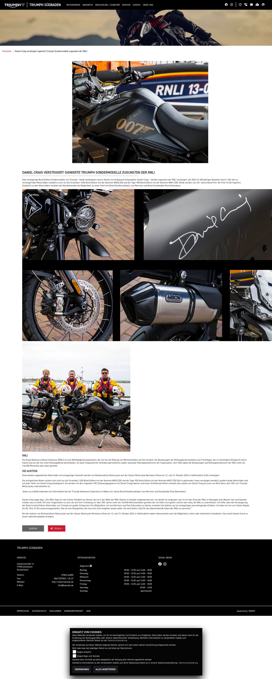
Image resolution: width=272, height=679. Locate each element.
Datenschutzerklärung (117, 640)
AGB (88, 610)
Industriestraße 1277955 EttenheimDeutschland (25, 566)
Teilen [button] (55, 528)
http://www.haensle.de (62, 581)
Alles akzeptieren (105, 669)
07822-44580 (67, 574)
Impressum (23, 610)
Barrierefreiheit (73, 610)
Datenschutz (39, 610)
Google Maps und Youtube (88, 656)
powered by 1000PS (246, 610)
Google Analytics (84, 652)
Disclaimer (55, 610)
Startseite (6, 51)
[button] (73, 4)
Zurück (33, 528)
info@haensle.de (65, 585)
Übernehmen (82, 669)
